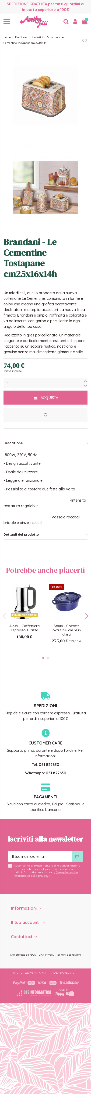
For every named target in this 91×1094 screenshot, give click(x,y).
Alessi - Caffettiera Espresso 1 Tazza (24, 628)
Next (86, 616)
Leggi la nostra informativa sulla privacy (46, 873)
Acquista (45, 397)
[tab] (46, 443)
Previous (4, 616)
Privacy (49, 954)
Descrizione (46, 443)
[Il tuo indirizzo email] (40, 856)
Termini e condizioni (68, 954)
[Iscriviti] (77, 856)
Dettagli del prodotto (46, 534)
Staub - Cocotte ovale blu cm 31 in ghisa (66, 630)
